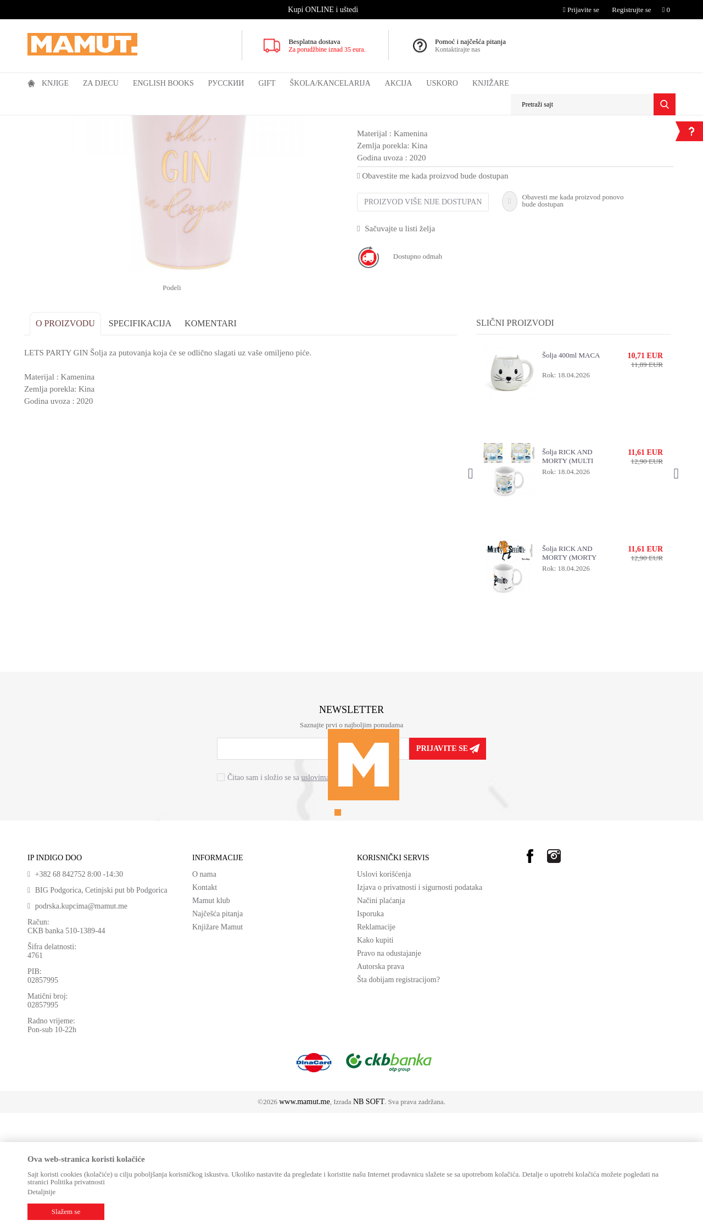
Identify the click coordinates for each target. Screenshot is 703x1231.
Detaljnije (41, 1192)
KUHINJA (129, 122)
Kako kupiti (375, 1058)
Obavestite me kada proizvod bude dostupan (432, 293)
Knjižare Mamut (217, 1045)
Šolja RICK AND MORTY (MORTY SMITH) (568, 671)
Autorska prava (380, 1084)
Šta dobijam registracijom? (398, 1098)
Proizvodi (73, 122)
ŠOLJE (160, 122)
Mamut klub (211, 1019)
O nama (204, 992)
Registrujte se (631, 9)
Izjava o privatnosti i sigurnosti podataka (419, 1005)
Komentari (214, 441)
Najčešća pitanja (217, 1032)
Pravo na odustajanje (389, 1071)
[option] (324, 9)
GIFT (100, 122)
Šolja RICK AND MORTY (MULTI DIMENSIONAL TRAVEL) (566, 574)
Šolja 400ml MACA (570, 473)
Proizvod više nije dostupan (423, 320)
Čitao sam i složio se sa (295, 896)
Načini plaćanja (381, 1019)
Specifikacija (143, 441)
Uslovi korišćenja (384, 992)
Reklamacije (376, 1045)
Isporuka (370, 1032)
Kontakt (204, 1005)
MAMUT (40, 122)
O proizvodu (68, 441)
